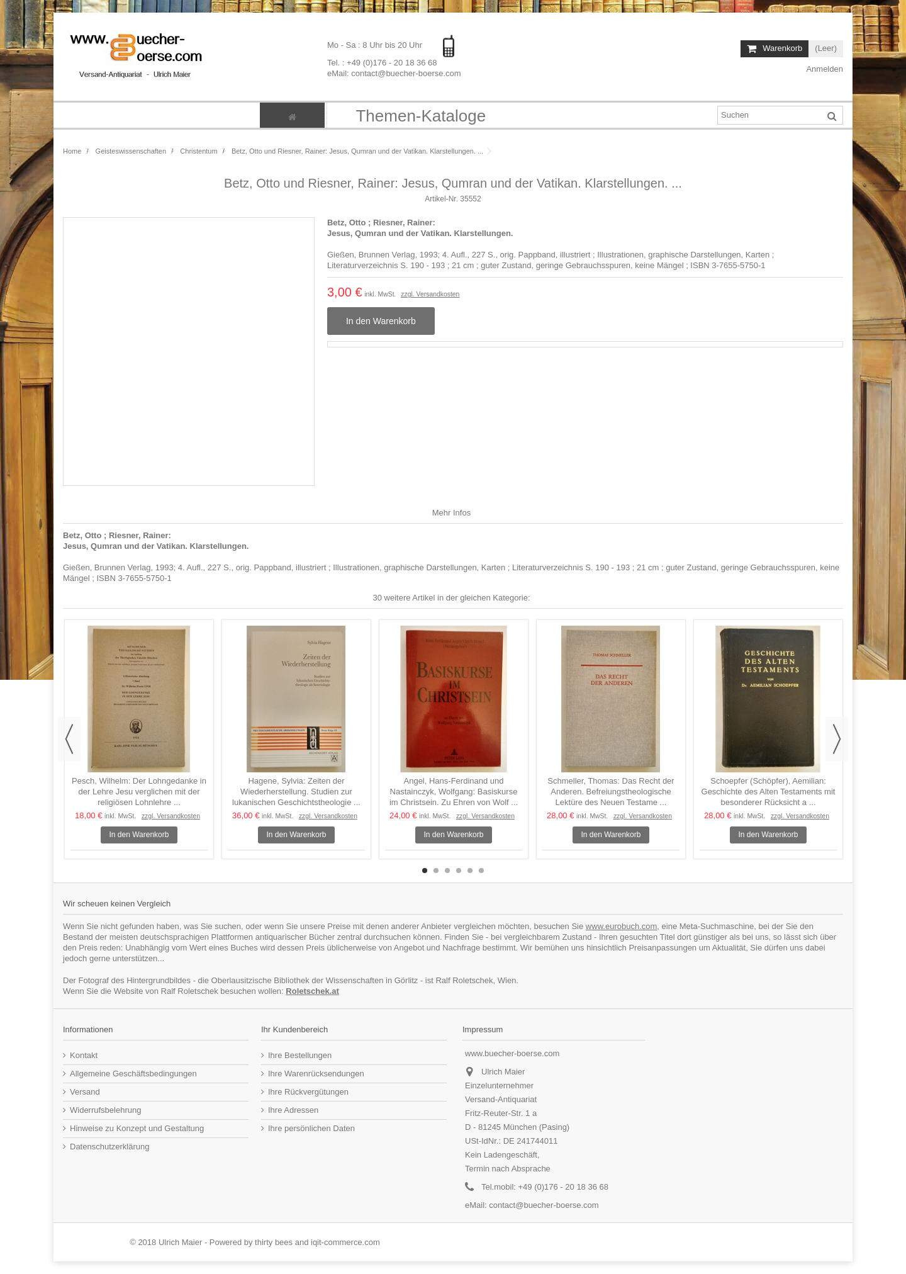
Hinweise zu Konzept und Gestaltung (137, 1128)
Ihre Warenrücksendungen (316, 1073)
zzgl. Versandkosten (430, 294)
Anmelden (824, 69)
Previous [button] (69, 739)
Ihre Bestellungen (300, 1055)
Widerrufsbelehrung (105, 1110)
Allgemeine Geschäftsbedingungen (133, 1073)
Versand (85, 1091)
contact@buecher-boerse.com (543, 1205)
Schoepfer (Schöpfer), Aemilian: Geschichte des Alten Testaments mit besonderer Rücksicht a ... (769, 791)
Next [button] (836, 739)
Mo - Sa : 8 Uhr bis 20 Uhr (376, 45)
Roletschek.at (312, 991)
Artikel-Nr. (441, 198)
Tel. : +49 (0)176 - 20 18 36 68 (382, 62)
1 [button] (424, 870)
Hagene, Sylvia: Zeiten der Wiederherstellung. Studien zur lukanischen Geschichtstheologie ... (296, 791)
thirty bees (274, 1242)
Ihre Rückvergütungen (308, 1091)
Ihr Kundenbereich (294, 1029)
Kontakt (84, 1055)
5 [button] (470, 870)
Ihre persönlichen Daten (311, 1128)
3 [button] (447, 870)
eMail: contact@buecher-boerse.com (394, 72)
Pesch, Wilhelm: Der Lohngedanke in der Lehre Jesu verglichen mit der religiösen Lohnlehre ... (139, 791)
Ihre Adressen (293, 1110)
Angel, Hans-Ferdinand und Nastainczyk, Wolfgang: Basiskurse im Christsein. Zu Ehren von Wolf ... (453, 791)
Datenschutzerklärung (109, 1146)
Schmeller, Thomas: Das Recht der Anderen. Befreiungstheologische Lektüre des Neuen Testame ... (610, 791)
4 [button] (458, 870)
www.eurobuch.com (621, 926)
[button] (420, 115)
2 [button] (436, 870)
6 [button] (481, 870)
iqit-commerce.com (345, 1242)
